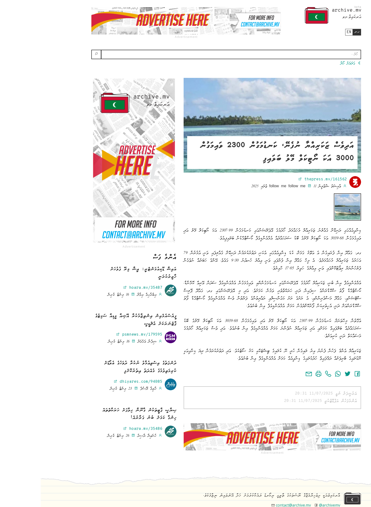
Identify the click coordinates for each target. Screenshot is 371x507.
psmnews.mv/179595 (98, 334)
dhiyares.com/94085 (97, 381)
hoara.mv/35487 (102, 287)
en (308, 32)
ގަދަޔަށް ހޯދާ (310, 64)
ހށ (316, 32)
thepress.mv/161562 (281, 179)
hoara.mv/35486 (102, 429)
